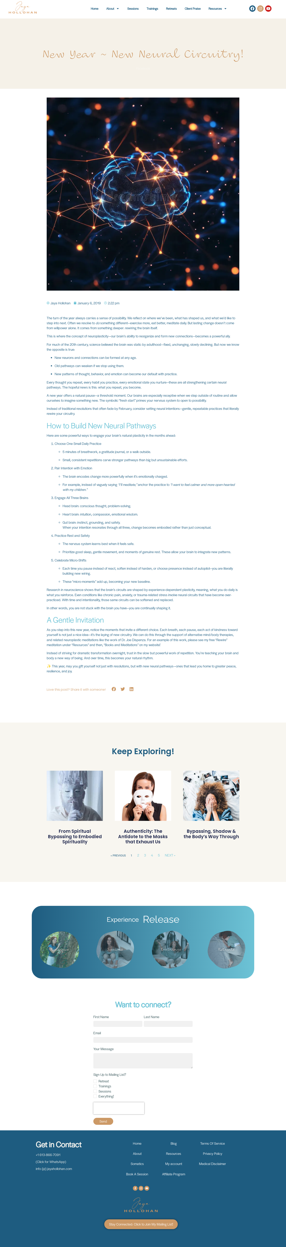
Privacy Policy (212, 1153)
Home (94, 8)
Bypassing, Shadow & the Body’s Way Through (211, 834)
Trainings (152, 8)
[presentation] (118, 1108)
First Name (101, 1016)
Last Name (151, 1016)
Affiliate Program (173, 1174)
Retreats (171, 8)
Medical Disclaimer (212, 1163)
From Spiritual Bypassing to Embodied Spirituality (75, 836)
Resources (218, 8)
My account (173, 1163)
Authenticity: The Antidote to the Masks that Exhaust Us (143, 836)
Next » (170, 855)
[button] (114, 689)
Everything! (106, 1096)
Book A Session (137, 1174)
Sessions (133, 8)
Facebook (143, 68)
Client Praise (193, 8)
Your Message (103, 1048)
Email (97, 1032)
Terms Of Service (212, 1143)
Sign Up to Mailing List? (109, 1074)
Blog (174, 1143)
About (112, 8)
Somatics (137, 1163)
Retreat (104, 1081)
